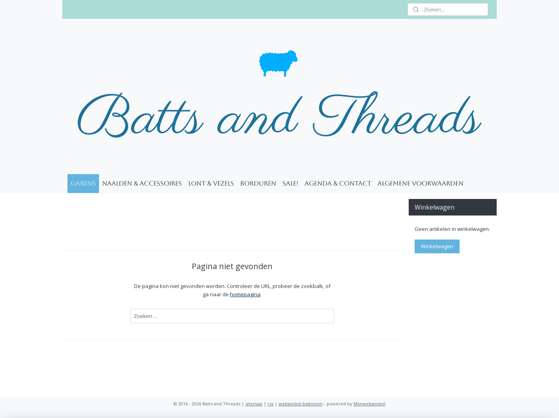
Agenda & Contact (338, 183)
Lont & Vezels (211, 183)
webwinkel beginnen (301, 404)
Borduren (258, 183)
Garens (83, 183)
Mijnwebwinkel (369, 404)
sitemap (253, 404)
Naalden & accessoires (142, 183)
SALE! (290, 183)
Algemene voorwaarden (421, 183)
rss (270, 404)
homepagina (245, 294)
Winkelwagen (437, 246)
